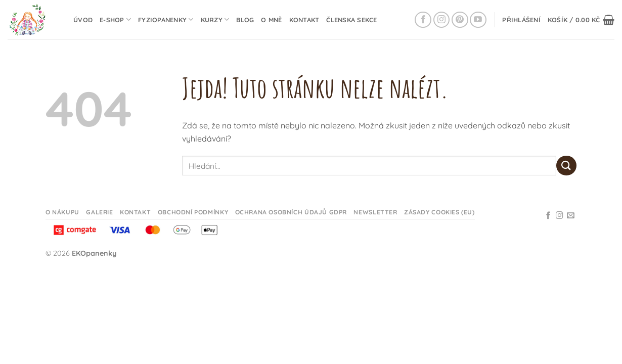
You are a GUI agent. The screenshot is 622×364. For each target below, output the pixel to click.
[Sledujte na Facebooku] (423, 20)
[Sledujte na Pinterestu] (460, 20)
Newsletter (375, 212)
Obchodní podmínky (193, 212)
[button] (521, 20)
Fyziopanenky (166, 19)
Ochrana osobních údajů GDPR (291, 212)
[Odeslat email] (570, 216)
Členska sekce (351, 20)
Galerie (99, 212)
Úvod (83, 20)
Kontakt (304, 20)
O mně (271, 20)
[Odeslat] (566, 165)
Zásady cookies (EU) (439, 212)
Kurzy (215, 19)
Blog (245, 20)
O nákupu (62, 212)
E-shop (115, 19)
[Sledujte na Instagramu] (441, 20)
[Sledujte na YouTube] (478, 20)
